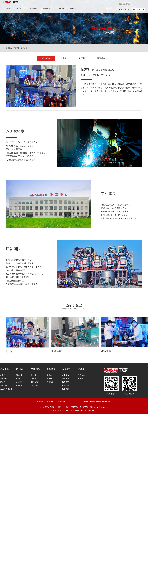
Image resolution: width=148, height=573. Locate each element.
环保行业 (3, 383)
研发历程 (64, 58)
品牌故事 (19, 372)
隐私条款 (40, 396)
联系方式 (81, 372)
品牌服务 (60, 8)
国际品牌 (101, 58)
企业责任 (19, 383)
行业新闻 (50, 379)
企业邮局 (60, 396)
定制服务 (65, 372)
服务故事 (65, 383)
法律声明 (52, 396)
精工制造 (83, 58)
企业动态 (50, 372)
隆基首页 (9, 48)
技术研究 (24, 48)
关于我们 (19, 8)
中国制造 (33, 8)
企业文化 (19, 376)
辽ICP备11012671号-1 (61, 404)
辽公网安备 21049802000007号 (82, 404)
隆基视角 (46, 8)
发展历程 (19, 379)
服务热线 (65, 386)
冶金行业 (3, 376)
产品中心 (6, 8)
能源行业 (3, 379)
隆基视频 (50, 376)
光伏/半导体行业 (6, 386)
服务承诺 (65, 379)
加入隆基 (81, 376)
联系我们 (73, 8)
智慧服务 (65, 376)
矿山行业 (3, 372)
